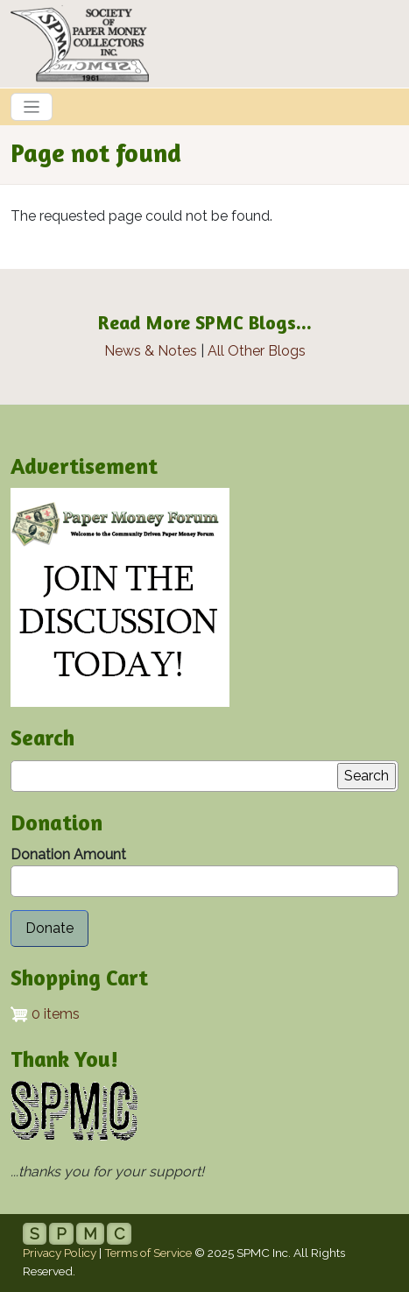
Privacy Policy (59, 1253)
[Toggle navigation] (32, 107)
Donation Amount (68, 854)
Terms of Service (148, 1253)
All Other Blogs (257, 350)
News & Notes (150, 350)
